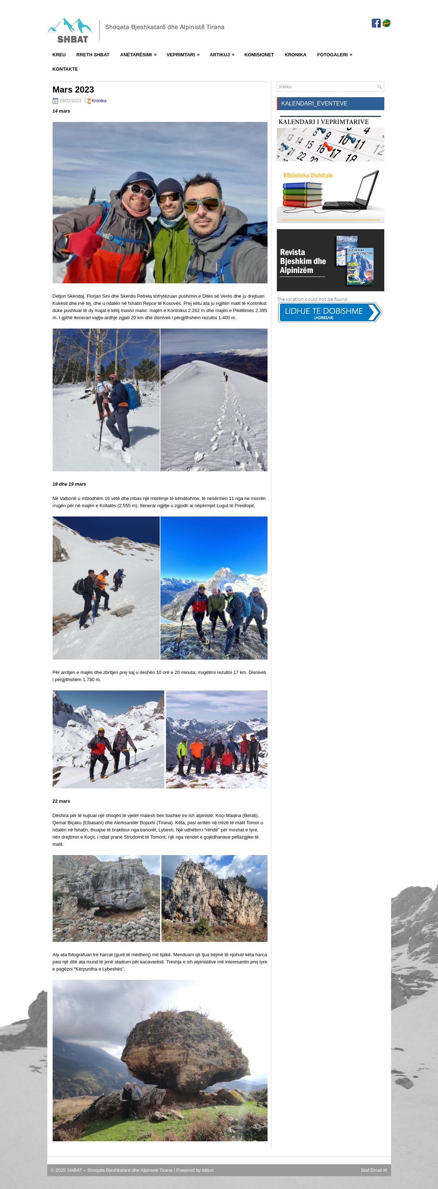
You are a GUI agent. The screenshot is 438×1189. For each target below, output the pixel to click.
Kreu (59, 54)
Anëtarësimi (141, 52)
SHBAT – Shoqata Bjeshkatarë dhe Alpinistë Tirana (120, 1170)
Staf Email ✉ (374, 1170)
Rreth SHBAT (92, 54)
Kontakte (65, 69)
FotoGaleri (337, 52)
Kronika (296, 54)
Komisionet (259, 54)
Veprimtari (185, 52)
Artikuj (224, 52)
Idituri (207, 1170)
